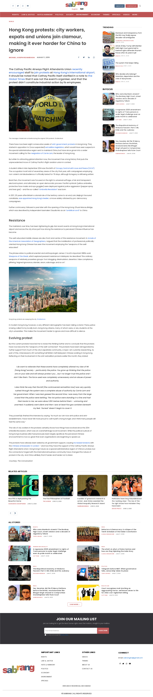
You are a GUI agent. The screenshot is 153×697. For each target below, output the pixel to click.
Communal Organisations (125, 40)
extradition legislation (54, 147)
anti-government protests (63, 144)
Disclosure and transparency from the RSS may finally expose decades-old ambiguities (129, 35)
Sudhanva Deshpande (17, 504)
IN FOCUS (108, 89)
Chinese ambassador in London (25, 446)
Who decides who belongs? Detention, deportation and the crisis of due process (128, 76)
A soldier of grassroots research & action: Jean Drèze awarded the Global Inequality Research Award (91, 501)
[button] (140, 6)
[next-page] (15, 513)
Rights (118, 56)
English (75, 9)
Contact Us (131, 6)
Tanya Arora (120, 104)
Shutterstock (41, 319)
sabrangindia (120, 153)
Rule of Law (105, 586)
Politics (104, 566)
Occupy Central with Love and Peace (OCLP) (75, 168)
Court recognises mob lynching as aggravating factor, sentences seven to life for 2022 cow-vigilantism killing (119, 590)
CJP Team (119, 120)
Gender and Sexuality (107, 118)
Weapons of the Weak (18, 256)
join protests (41, 72)
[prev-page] (10, 513)
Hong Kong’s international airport (73, 72)
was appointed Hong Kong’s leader (34, 198)
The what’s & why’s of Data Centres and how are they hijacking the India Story (118, 550)
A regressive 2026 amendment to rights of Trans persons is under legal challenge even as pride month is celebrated (128, 113)
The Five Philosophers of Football (56, 499)
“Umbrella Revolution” (48, 189)
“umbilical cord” (72, 210)
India (105, 135)
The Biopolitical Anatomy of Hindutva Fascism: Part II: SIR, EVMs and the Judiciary (127, 127)
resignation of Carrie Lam (42, 153)
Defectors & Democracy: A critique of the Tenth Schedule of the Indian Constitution (119, 530)
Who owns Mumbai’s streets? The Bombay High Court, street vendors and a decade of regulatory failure (128, 97)
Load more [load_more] (75, 604)
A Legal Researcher (107, 534)
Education (119, 66)
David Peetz (116, 508)
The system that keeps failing (127, 63)
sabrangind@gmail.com (133, 658)
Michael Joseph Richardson (22, 57)
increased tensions (82, 443)
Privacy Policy (64, 635)
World (11, 22)
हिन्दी (81, 9)
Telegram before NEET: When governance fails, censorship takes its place (118, 570)
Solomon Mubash (122, 133)
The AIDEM (47, 501)
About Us (119, 6)
